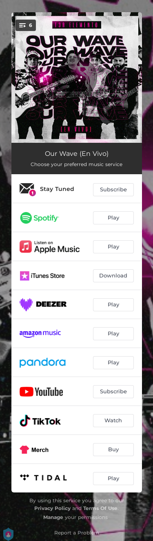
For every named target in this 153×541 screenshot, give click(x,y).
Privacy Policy (52, 508)
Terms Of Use (100, 508)
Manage (53, 517)
